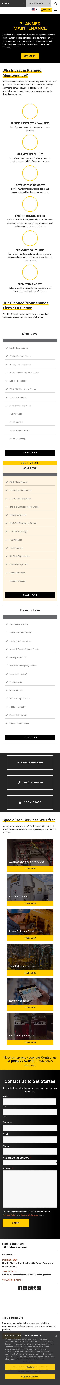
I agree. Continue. (30, 1376)
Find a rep (46, 10)
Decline (30, 1367)
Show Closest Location (15, 1247)
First (4, 1106)
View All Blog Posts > (12, 1280)
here (35, 1346)
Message (8, 1168)
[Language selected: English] (34, 10)
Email (6, 1134)
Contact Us (29, 56)
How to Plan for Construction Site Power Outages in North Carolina (27, 1263)
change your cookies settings (28, 1357)
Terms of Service (29, 1215)
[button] (30, 869)
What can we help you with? (16, 1158)
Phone (6, 1146)
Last (4, 1117)
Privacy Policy (9, 1215)
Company (7, 1122)
